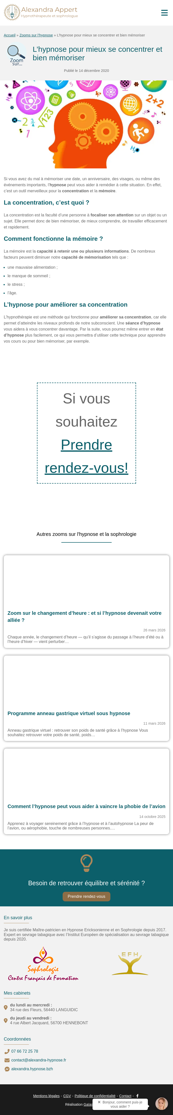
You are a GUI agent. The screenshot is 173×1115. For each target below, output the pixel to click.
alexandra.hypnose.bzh (32, 1069)
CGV (67, 1096)
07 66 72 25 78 (24, 1051)
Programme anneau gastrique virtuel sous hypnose (69, 713)
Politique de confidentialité (95, 1096)
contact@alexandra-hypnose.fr (38, 1060)
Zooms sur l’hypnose (36, 35)
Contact (125, 1096)
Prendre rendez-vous (86, 896)
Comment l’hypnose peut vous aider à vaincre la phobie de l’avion (86, 806)
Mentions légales (46, 1096)
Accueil (9, 35)
